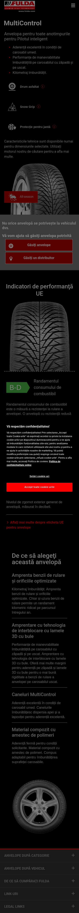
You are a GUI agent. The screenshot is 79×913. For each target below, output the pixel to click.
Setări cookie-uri (40, 476)
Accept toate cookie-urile (39, 486)
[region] (39, 456)
